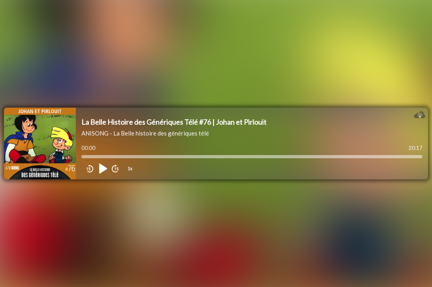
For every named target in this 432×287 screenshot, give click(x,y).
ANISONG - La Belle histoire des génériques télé (145, 133)
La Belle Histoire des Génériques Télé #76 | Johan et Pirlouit (173, 122)
